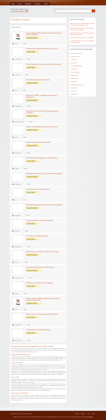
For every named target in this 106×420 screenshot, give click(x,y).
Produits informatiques (76, 84)
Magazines (73, 75)
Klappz (16, 137)
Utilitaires (73, 94)
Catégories (28, 3)
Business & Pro (74, 56)
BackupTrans (18, 215)
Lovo (16, 199)
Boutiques (37, 3)
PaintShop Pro (18, 184)
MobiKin (16, 168)
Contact (46, 3)
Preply (16, 43)
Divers (72, 62)
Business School (18, 106)
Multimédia (73, 78)
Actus (19, 3)
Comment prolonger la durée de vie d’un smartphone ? (82, 37)
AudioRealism (18, 153)
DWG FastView (18, 246)
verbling (16, 293)
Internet (72, 69)
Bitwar (16, 90)
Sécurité (73, 88)
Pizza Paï (17, 231)
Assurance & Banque (75, 53)
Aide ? (93, 413)
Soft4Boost (17, 74)
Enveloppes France (19, 278)
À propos (77, 413)
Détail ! (24, 43)
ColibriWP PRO (18, 59)
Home (12, 3)
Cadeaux (73, 59)
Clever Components (19, 121)
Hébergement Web (75, 66)
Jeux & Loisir (74, 72)
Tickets (72, 91)
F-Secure (17, 262)
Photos (72, 81)
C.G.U (88, 413)
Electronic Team (18, 340)
